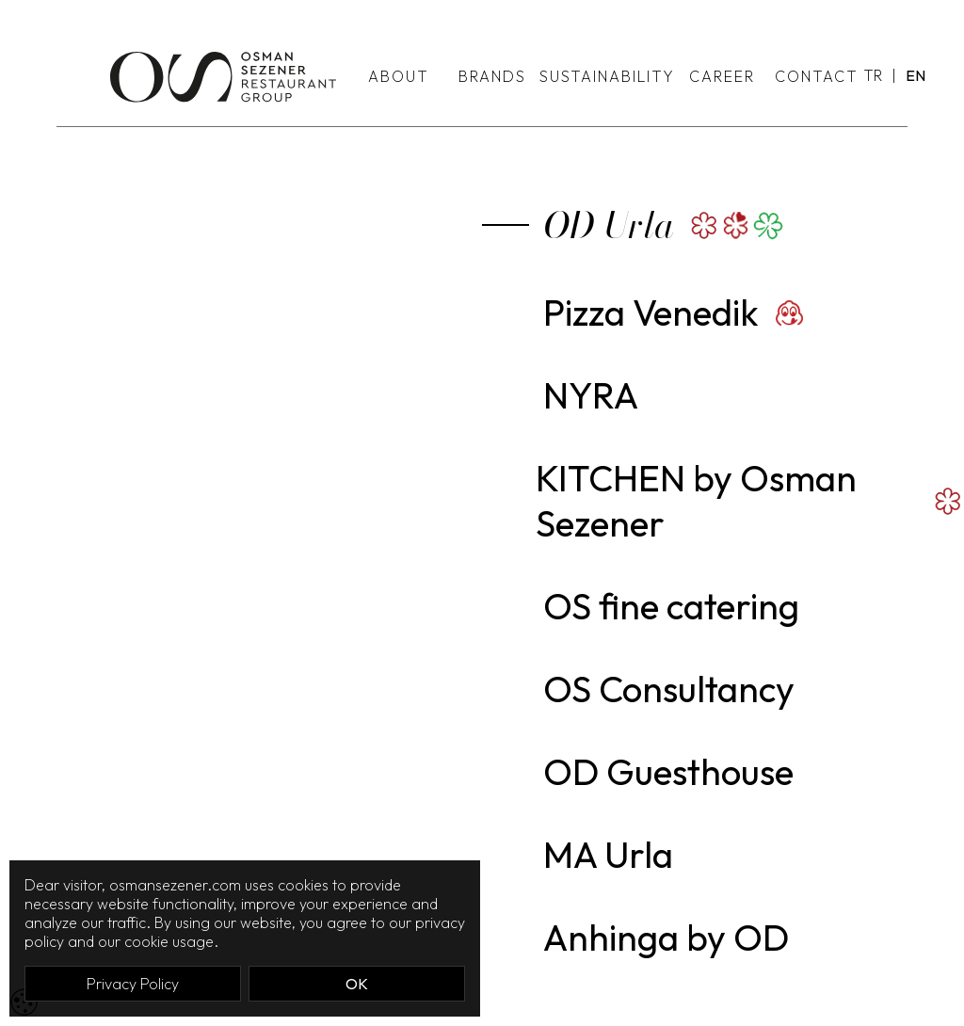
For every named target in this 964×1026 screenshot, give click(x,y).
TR (872, 75)
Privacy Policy (133, 983)
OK (356, 983)
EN (915, 75)
